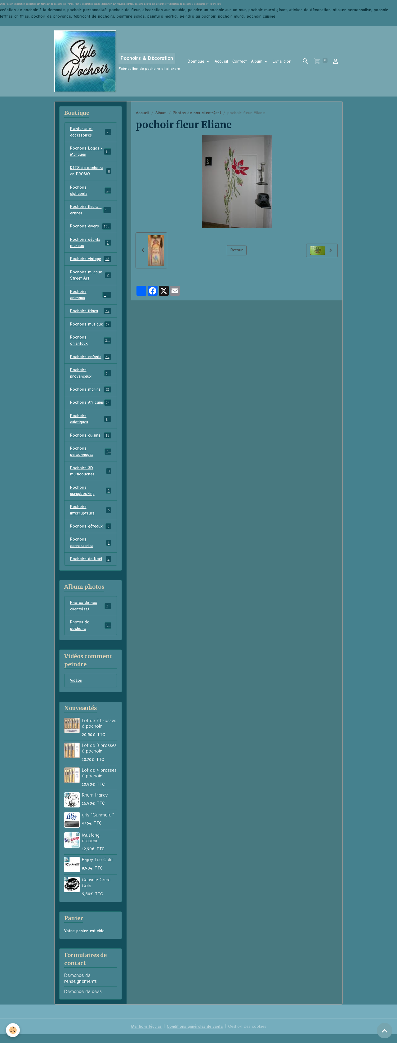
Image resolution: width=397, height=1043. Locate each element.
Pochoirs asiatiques (90, 424)
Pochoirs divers (90, 228)
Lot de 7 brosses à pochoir (99, 732)
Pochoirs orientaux (90, 344)
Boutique (197, 61)
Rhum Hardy (95, 804)
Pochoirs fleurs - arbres (90, 212)
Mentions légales (145, 1035)
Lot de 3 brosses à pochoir (99, 756)
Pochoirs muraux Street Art (90, 278)
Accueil (221, 61)
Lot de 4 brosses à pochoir (99, 781)
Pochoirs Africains (90, 408)
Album (257, 61)
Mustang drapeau (91, 846)
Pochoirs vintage (90, 262)
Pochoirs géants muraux (90, 245)
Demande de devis (83, 1000)
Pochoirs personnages (90, 457)
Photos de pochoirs (90, 634)
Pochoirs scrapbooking (90, 497)
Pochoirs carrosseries (90, 550)
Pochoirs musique (90, 328)
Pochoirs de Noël (90, 567)
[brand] (117, 61)
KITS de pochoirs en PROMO (90, 172)
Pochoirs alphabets (90, 192)
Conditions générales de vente (195, 1035)
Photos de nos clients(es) (197, 112)
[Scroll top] (384, 1030)
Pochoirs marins (90, 394)
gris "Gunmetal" (98, 823)
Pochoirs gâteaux (90, 534)
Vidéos (76, 689)
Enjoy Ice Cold (97, 868)
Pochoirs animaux (90, 298)
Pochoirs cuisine (90, 441)
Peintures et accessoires (90, 132)
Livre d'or (282, 61)
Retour (236, 250)
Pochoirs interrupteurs (90, 517)
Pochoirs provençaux (90, 378)
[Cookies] (13, 1030)
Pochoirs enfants (90, 361)
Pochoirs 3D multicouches (90, 477)
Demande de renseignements (80, 987)
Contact (239, 61)
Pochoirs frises (90, 315)
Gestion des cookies (248, 1035)
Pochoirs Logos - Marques (90, 152)
